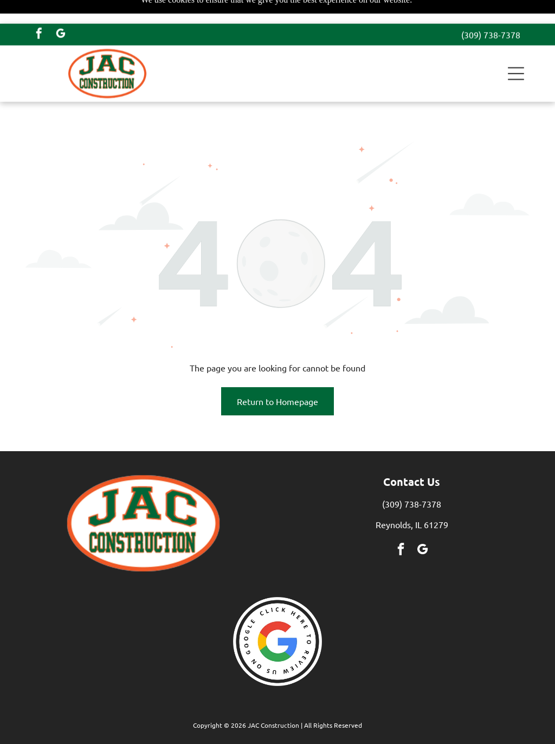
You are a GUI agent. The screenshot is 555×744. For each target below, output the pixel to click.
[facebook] (39, 11)
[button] (516, 50)
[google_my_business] (61, 11)
